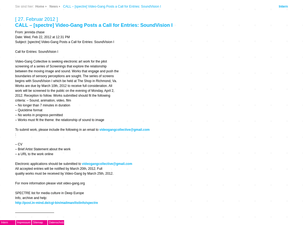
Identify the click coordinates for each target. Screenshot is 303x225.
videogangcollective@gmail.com (125, 130)
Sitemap (38, 222)
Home (39, 6)
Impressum (23, 222)
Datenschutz (56, 222)
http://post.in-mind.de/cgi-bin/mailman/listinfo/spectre (56, 203)
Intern (283, 6)
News (54, 6)
